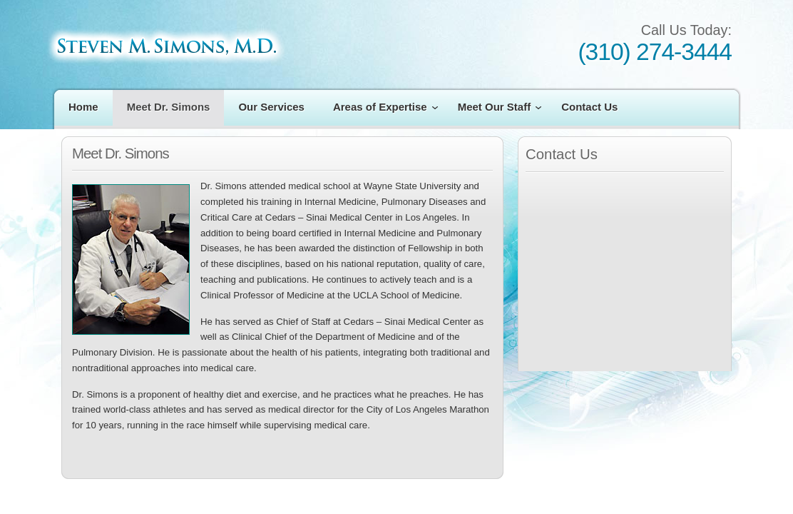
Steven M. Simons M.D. (166, 46)
